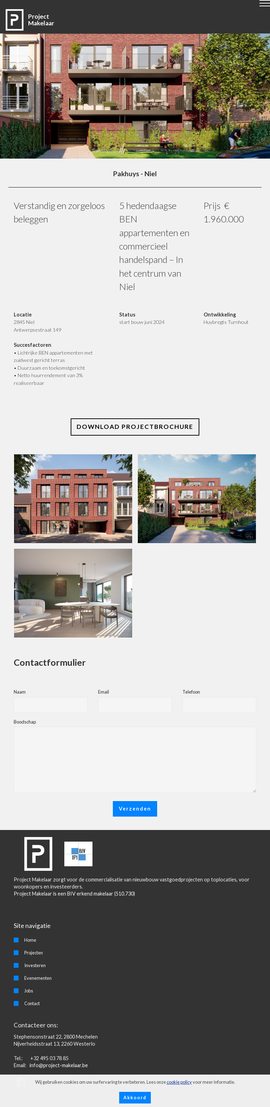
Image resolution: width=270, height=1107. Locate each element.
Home (30, 940)
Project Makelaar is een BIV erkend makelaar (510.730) (74, 894)
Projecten (33, 952)
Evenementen (38, 978)
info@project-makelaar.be (58, 1065)
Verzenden (135, 809)
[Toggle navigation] (135, 6)
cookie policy (179, 1082)
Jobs (28, 991)
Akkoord (135, 1097)
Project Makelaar (41, 19)
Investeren (35, 965)
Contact (32, 1003)
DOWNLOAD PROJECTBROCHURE (135, 426)
